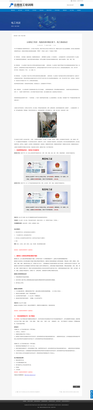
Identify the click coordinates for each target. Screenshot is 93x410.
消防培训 (65, 10)
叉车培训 (34, 10)
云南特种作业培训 (52, 401)
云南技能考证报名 (44, 401)
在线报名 (79, 10)
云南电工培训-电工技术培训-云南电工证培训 (69, 391)
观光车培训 (49, 10)
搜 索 (82, 5)
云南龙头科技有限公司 (65, 401)
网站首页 (13, 10)
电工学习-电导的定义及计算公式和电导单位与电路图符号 (27, 391)
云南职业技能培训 (37, 401)
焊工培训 (27, 10)
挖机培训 (41, 10)
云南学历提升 (58, 401)
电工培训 (20, 10)
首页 (12, 26)
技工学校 (72, 10)
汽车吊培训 (57, 10)
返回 (76, 386)
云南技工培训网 (30, 401)
